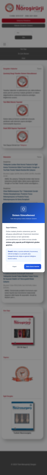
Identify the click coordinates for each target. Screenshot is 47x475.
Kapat (14, 266)
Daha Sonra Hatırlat (32, 266)
